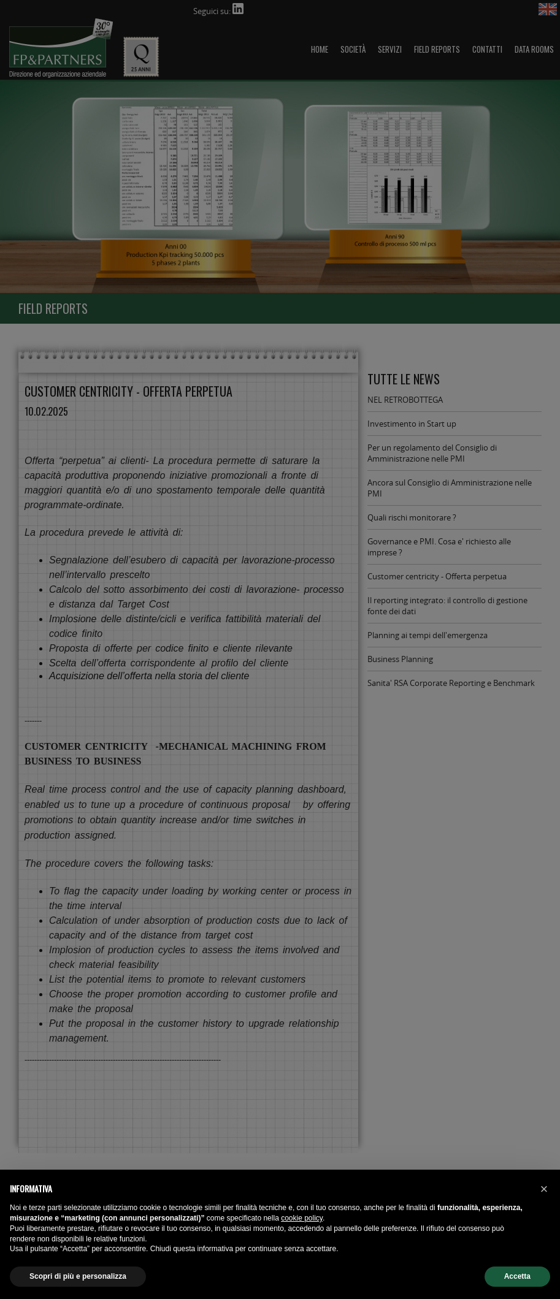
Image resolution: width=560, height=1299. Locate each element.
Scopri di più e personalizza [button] (77, 1276)
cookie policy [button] (302, 1218)
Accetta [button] (517, 1276)
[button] (544, 1189)
